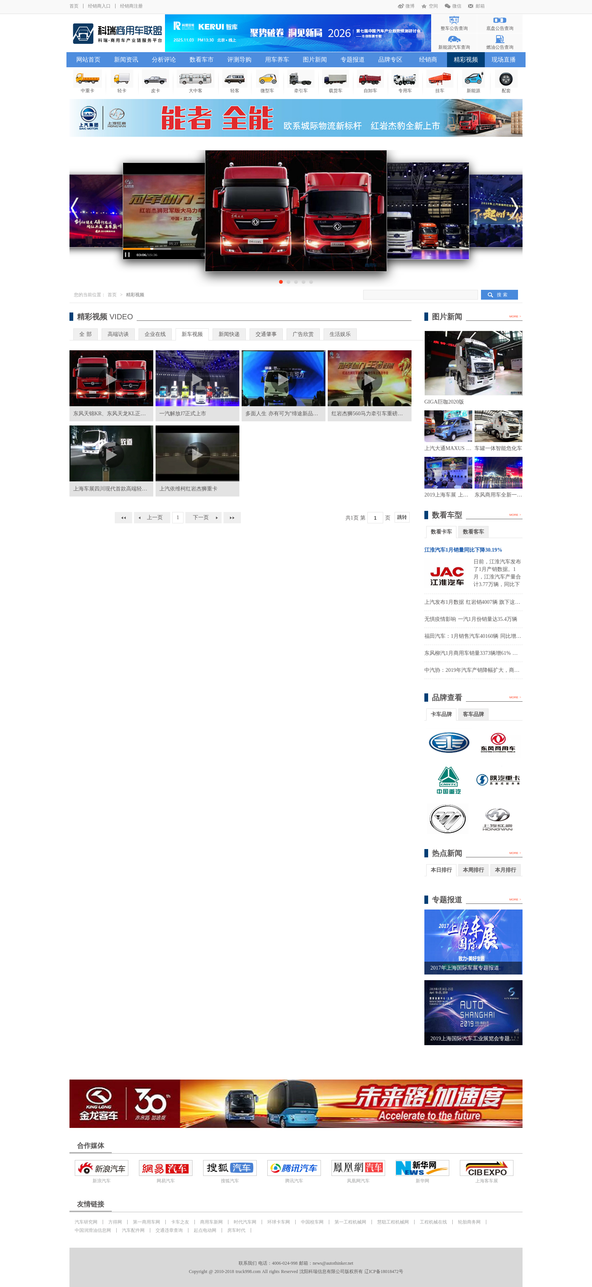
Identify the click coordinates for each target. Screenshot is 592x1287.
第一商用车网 (146, 1222)
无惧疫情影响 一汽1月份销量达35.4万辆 (470, 619)
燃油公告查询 (499, 47)
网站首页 (88, 59)
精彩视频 (466, 59)
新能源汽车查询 (454, 47)
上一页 (155, 517)
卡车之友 (180, 1222)
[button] (281, 282)
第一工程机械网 (350, 1222)
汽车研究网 (86, 1222)
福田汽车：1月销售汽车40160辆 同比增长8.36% (479, 636)
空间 (433, 6)
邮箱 (480, 6)
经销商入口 (99, 6)
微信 (456, 6)
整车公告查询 (454, 28)
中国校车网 (312, 1222)
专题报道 (353, 59)
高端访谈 (118, 334)
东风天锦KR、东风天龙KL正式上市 (114, 413)
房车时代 (236, 1230)
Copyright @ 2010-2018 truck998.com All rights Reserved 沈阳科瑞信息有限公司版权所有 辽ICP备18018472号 (296, 1271)
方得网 (115, 1222)
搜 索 (502, 294)
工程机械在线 (433, 1222)
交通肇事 (266, 334)
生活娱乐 (340, 334)
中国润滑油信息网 (93, 1230)
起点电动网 (205, 1230)
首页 (74, 6)
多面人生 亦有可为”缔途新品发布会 (287, 413)
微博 (410, 6)
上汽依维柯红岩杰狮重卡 (188, 489)
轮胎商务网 (469, 1222)
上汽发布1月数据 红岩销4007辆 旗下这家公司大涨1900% (490, 602)
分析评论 (164, 59)
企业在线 (155, 334)
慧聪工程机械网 (393, 1222)
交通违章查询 (169, 1230)
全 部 (85, 334)
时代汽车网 (245, 1222)
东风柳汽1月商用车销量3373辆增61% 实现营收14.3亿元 (488, 653)
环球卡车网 (278, 1222)
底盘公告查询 (499, 28)
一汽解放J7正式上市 (182, 413)
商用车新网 (211, 1222)
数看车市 (202, 59)
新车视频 (192, 334)
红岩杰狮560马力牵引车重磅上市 (369, 413)
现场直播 (504, 59)
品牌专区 (390, 59)
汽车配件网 (133, 1230)
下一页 (201, 517)
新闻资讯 (126, 59)
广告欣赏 (303, 334)
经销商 (428, 59)
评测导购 (239, 59)
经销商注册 (131, 6)
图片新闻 (315, 59)
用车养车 (277, 59)
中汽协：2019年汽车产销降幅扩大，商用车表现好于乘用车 (493, 670)
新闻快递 (229, 334)
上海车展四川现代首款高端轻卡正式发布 (120, 489)
